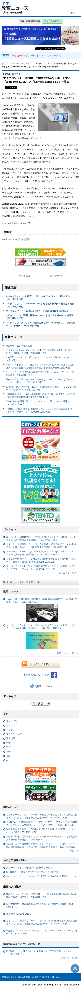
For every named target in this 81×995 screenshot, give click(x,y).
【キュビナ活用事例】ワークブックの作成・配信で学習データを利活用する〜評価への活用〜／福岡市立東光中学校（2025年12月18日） (41, 545)
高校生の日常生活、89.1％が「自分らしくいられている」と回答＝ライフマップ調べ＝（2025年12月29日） (40, 381)
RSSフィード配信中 (40, 664)
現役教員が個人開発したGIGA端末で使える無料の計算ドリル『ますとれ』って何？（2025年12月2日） (41, 830)
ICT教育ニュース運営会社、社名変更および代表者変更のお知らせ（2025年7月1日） (39, 953)
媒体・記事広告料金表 (30, 21)
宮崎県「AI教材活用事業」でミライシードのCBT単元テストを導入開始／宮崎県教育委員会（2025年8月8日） (41, 838)
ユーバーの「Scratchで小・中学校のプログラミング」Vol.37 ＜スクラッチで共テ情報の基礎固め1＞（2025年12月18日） (41, 553)
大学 (8, 743)
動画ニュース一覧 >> (67, 653)
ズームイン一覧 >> (68, 573)
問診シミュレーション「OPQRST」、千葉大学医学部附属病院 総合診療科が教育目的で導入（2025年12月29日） (41, 895)
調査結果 (10, 738)
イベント (10, 725)
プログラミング (14, 734)
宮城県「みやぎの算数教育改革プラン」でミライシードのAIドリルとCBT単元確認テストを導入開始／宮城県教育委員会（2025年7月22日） (41, 845)
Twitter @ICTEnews (40, 686)
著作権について (40, 977)
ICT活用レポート (13, 807)
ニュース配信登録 (52, 21)
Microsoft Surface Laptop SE (16, 223)
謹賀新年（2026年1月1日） (19, 345)
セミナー (10, 730)
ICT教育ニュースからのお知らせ (21, 944)
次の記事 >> (56, 276)
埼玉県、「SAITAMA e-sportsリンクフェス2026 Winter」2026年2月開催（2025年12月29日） (41, 932)
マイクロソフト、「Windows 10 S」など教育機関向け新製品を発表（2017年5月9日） (40, 305)
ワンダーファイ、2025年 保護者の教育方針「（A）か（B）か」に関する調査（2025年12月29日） (40, 373)
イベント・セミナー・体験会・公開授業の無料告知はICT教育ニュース (41, 876)
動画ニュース (11, 591)
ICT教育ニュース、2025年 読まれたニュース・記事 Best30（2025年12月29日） (40, 359)
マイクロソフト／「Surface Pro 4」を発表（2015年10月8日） (37, 311)
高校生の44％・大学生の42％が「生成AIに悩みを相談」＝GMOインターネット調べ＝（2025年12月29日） (41, 388)
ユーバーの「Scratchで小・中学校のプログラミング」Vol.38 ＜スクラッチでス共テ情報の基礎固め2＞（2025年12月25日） (41, 637)
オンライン (11, 721)
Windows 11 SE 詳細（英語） (17, 239)
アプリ (9, 747)
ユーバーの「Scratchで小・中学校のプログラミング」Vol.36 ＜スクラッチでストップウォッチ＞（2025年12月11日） (41, 567)
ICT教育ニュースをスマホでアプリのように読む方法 (32, 872)
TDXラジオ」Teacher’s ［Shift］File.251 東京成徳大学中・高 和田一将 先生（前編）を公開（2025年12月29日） (40, 351)
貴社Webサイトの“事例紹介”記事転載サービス (29, 867)
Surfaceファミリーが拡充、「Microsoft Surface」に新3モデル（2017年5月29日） (38, 298)
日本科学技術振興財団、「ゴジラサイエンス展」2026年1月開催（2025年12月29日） (38, 403)
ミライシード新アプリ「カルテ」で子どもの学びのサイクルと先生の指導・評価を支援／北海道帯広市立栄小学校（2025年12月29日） (40, 366)
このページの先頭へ (75, 968)
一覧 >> (74, 850)
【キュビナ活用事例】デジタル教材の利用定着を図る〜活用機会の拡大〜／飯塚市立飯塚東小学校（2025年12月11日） (40, 560)
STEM (9, 751)
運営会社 (6, 977)
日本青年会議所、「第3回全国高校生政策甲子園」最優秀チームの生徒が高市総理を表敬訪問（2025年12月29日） (41, 395)
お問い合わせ (56, 977)
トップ (5, 63)
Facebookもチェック (40, 675)
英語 (8, 756)
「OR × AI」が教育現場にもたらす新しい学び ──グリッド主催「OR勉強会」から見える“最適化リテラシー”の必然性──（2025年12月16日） (41, 823)
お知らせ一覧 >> (69, 958)
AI (7, 760)
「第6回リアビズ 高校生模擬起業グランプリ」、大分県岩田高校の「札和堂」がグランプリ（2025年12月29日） (39, 410)
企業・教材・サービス (21, 63)
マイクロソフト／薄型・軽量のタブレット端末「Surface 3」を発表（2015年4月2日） (40, 317)
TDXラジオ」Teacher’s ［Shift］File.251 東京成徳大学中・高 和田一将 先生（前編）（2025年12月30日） (41, 610)
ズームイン (9, 529)
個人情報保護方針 (21, 977)
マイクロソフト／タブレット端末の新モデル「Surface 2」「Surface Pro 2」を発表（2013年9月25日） (40, 324)
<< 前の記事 (25, 276)
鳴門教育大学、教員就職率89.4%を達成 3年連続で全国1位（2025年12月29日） (41, 905)
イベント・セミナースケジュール (22, 582)
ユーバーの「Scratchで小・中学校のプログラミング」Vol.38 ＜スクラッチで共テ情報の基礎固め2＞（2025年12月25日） (41, 538)
